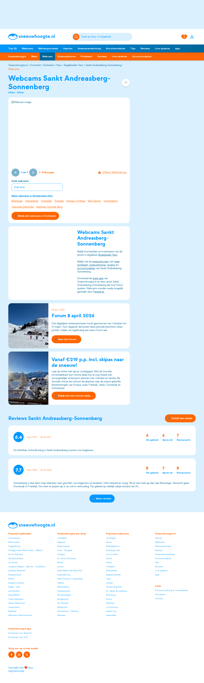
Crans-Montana (15, 599)
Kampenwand (14, 574)
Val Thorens (62, 603)
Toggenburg (14, 546)
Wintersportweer (48, 48)
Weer (34, 56)
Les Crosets (112, 554)
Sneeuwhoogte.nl (18, 65)
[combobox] (106, 37)
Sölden (109, 582)
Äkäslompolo (63, 546)
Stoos (109, 599)
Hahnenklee (31, 201)
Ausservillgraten (114, 586)
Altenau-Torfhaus (75, 201)
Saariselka (111, 615)
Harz (58, 65)
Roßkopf (12, 611)
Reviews (145, 48)
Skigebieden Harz (73, 65)
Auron (109, 542)
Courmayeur (14, 538)
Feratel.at (98, 292)
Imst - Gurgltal (64, 550)
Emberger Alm (113, 550)
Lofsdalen (62, 538)
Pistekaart (86, 56)
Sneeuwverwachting (89, 48)
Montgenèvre (112, 546)
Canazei (61, 554)
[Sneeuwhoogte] (38, 37)
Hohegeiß (46, 201)
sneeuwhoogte (100, 261)
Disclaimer (160, 594)
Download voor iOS (17, 637)
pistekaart (82, 265)
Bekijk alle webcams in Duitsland (35, 215)
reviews (111, 265)
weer (116, 261)
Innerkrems (14, 607)
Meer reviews (102, 498)
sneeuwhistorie (97, 265)
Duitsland (48, 65)
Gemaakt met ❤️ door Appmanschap (20, 669)
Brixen (60, 562)
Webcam (47, 56)
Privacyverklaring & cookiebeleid (171, 590)
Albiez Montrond (16, 603)
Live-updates (119, 56)
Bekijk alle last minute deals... (73, 395)
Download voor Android (19, 633)
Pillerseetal (13, 542)
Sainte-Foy (111, 611)
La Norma (13, 562)
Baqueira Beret (113, 574)
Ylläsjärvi (110, 566)
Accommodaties (115, 48)
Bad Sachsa (94, 201)
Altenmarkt (111, 570)
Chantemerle (63, 591)
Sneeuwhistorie (67, 56)
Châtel (60, 582)
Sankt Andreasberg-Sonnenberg (103, 65)
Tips (133, 48)
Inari (108, 578)
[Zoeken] (106, 37)
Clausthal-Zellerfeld (22, 207)
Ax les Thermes (15, 554)
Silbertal (110, 603)
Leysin (60, 566)
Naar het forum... (66, 339)
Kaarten (67, 48)
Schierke (59, 201)
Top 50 (12, 48)
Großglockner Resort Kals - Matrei (25, 550)
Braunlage (17, 201)
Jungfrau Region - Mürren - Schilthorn (26, 566)
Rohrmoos (111, 595)
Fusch (109, 562)
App (177, 48)
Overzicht (35, 65)
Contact (159, 598)
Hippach (61, 542)
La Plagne (111, 538)
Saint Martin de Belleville (69, 570)
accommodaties (86, 268)
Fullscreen (46, 172)
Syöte (109, 558)
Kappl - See (14, 586)
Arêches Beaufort (17, 570)
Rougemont (62, 599)
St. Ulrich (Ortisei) (66, 558)
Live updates (162, 48)
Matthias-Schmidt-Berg (49, 207)
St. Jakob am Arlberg (116, 591)
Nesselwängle (64, 595)
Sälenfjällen (14, 595)
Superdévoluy (64, 574)
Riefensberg (63, 586)
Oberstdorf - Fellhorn (68, 611)
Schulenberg (110, 201)
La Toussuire (112, 607)
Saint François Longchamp (70, 578)
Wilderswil (62, 607)
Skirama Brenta (15, 558)
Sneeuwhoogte (17, 56)
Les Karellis (13, 591)
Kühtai (11, 578)
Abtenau (61, 615)
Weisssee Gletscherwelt (20, 615)
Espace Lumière (16, 582)
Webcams (27, 48)
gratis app (98, 278)
